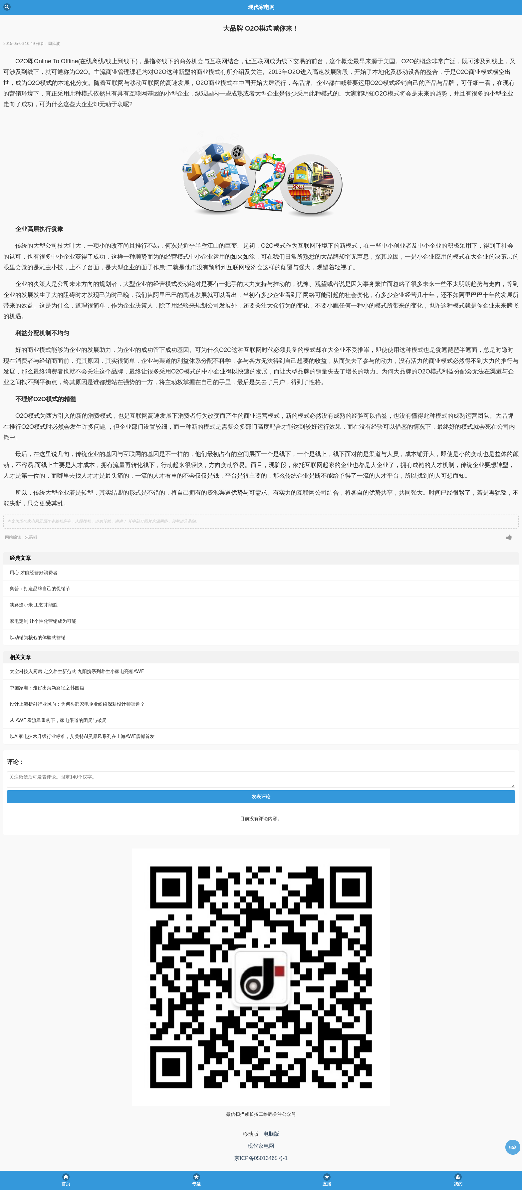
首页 (66, 1183)
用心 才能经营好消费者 (34, 572)
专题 (196, 1183)
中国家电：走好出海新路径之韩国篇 (47, 687)
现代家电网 (261, 1146)
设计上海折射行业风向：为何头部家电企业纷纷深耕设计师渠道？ (77, 704)
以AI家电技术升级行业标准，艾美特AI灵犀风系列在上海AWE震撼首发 (82, 736)
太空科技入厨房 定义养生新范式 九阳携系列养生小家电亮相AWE (77, 671)
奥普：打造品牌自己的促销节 (40, 588)
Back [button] (7, 7)
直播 (327, 1183)
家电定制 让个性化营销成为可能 (43, 621)
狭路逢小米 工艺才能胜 (34, 604)
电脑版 (271, 1134)
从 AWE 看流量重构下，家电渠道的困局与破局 (58, 720)
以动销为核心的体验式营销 (38, 637)
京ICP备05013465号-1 (261, 1158)
